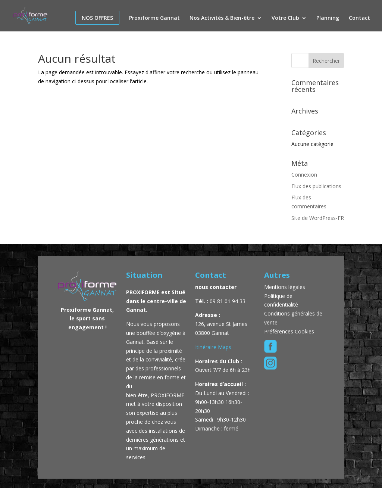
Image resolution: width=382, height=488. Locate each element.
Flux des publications (316, 186)
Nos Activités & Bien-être (222, 18)
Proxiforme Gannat (154, 18)
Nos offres (97, 17)
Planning (327, 18)
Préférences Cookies (289, 331)
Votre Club (285, 18)
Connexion (304, 174)
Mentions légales (285, 286)
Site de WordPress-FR (317, 217)
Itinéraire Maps (213, 347)
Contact (359, 18)
